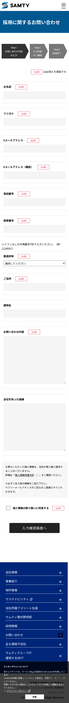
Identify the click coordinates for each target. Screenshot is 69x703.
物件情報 (11, 590)
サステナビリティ (17, 599)
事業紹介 (11, 581)
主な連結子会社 (16, 644)
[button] (34, 573)
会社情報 (11, 572)
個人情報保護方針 (24, 475)
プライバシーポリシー (16, 690)
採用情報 (11, 626)
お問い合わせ (14, 635)
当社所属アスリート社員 (22, 608)
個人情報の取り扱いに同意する (31, 508)
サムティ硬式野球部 (19, 617)
